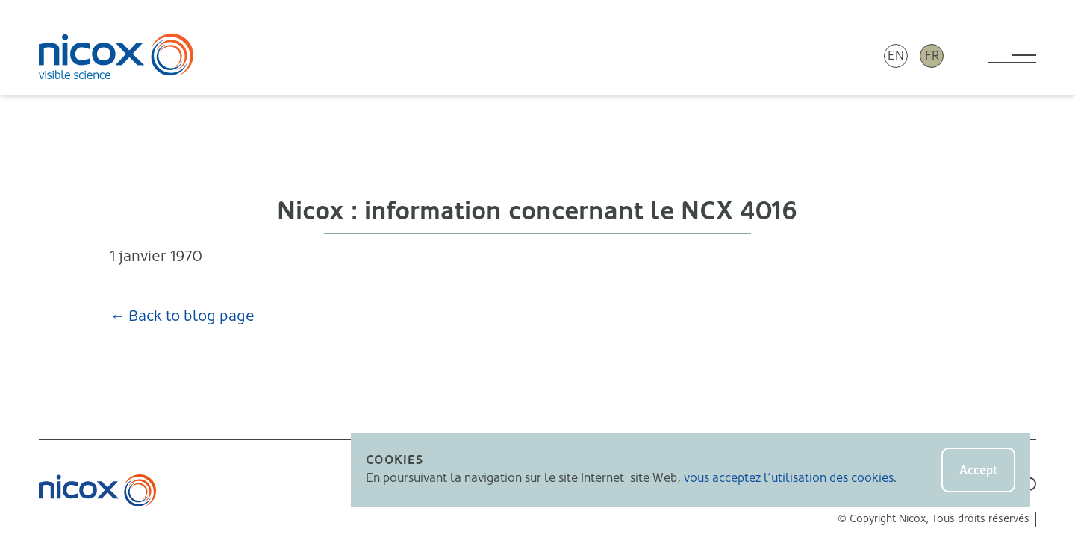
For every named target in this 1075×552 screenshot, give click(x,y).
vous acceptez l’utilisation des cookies (789, 478)
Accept (978, 470)
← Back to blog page (182, 315)
